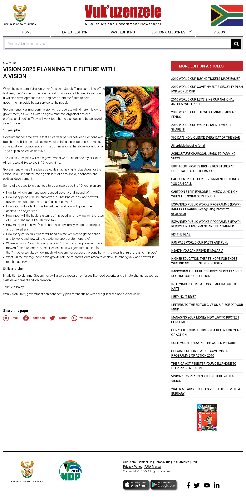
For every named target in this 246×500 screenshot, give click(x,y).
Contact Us (145, 462)
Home (27, 32)
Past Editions (123, 32)
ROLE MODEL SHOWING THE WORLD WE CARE (203, 343)
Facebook (34, 318)
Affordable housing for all (188, 145)
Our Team (129, 462)
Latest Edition (75, 32)
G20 (194, 462)
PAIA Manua (152, 466)
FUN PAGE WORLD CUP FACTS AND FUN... (199, 242)
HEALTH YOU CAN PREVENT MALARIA (197, 250)
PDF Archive (181, 462)
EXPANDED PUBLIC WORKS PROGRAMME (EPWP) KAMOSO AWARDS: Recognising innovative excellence (206, 209)
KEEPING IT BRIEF (183, 297)
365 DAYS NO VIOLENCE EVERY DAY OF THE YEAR (205, 137)
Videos (219, 32)
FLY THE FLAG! (181, 234)
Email (10, 318)
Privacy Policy (132, 466)
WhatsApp (82, 318)
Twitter (58, 318)
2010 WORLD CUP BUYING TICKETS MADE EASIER (205, 79)
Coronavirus (162, 462)
